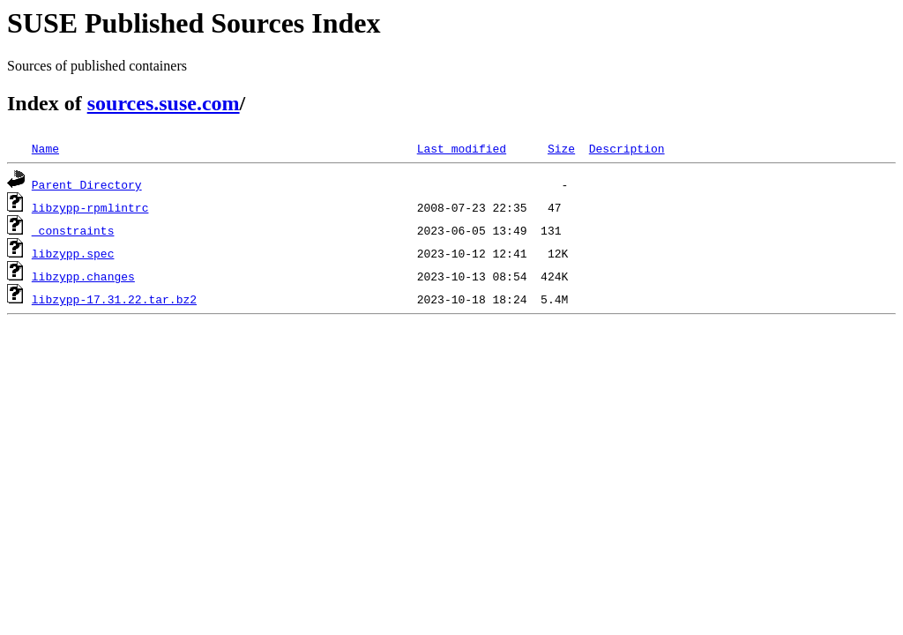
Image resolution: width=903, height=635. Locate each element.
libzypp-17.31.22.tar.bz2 (114, 299)
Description (627, 148)
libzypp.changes (83, 276)
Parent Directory (87, 184)
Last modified (461, 148)
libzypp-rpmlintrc (90, 207)
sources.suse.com (163, 103)
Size (561, 148)
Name (45, 148)
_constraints (73, 230)
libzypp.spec (73, 253)
